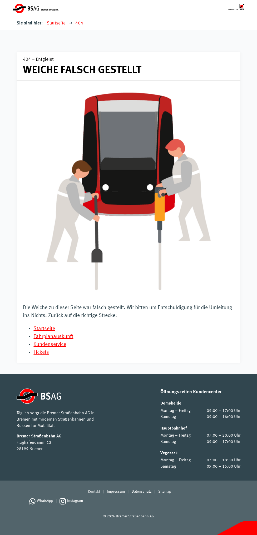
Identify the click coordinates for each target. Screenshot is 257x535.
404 (79, 23)
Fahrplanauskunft (53, 336)
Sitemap (164, 491)
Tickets (41, 352)
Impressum (116, 491)
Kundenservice (49, 344)
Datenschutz (141, 491)
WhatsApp (45, 501)
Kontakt (94, 491)
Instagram (75, 501)
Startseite (56, 23)
